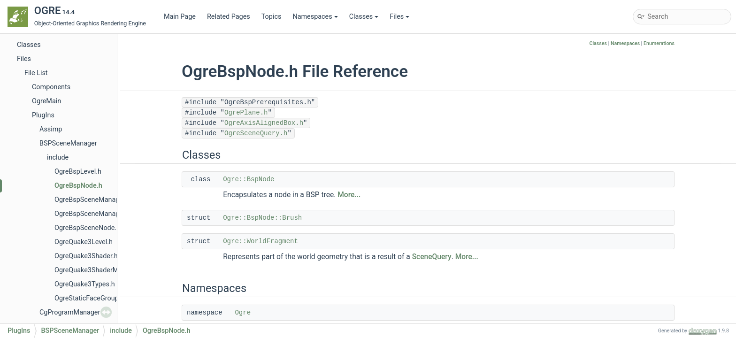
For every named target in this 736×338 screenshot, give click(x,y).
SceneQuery (432, 257)
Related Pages (228, 17)
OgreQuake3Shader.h (86, 256)
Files (399, 17)
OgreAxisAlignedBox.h (263, 123)
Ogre (243, 312)
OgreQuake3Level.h (83, 242)
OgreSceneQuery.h (255, 133)
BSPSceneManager (68, 143)
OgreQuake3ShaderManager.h (99, 270)
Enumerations (659, 43)
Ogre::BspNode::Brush (262, 218)
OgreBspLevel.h (77, 172)
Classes (364, 17)
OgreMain (46, 101)
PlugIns (43, 115)
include (58, 157)
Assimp (50, 129)
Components (51, 87)
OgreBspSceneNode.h (87, 228)
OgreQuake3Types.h (84, 284)
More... (348, 195)
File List (36, 73)
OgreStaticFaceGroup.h (89, 298)
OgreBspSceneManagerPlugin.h (102, 214)
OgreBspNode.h (78, 186)
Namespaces (314, 17)
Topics (271, 17)
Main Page (180, 17)
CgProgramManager (69, 312)
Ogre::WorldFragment (260, 241)
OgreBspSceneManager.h (92, 200)
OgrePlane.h (246, 112)
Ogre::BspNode (248, 179)
